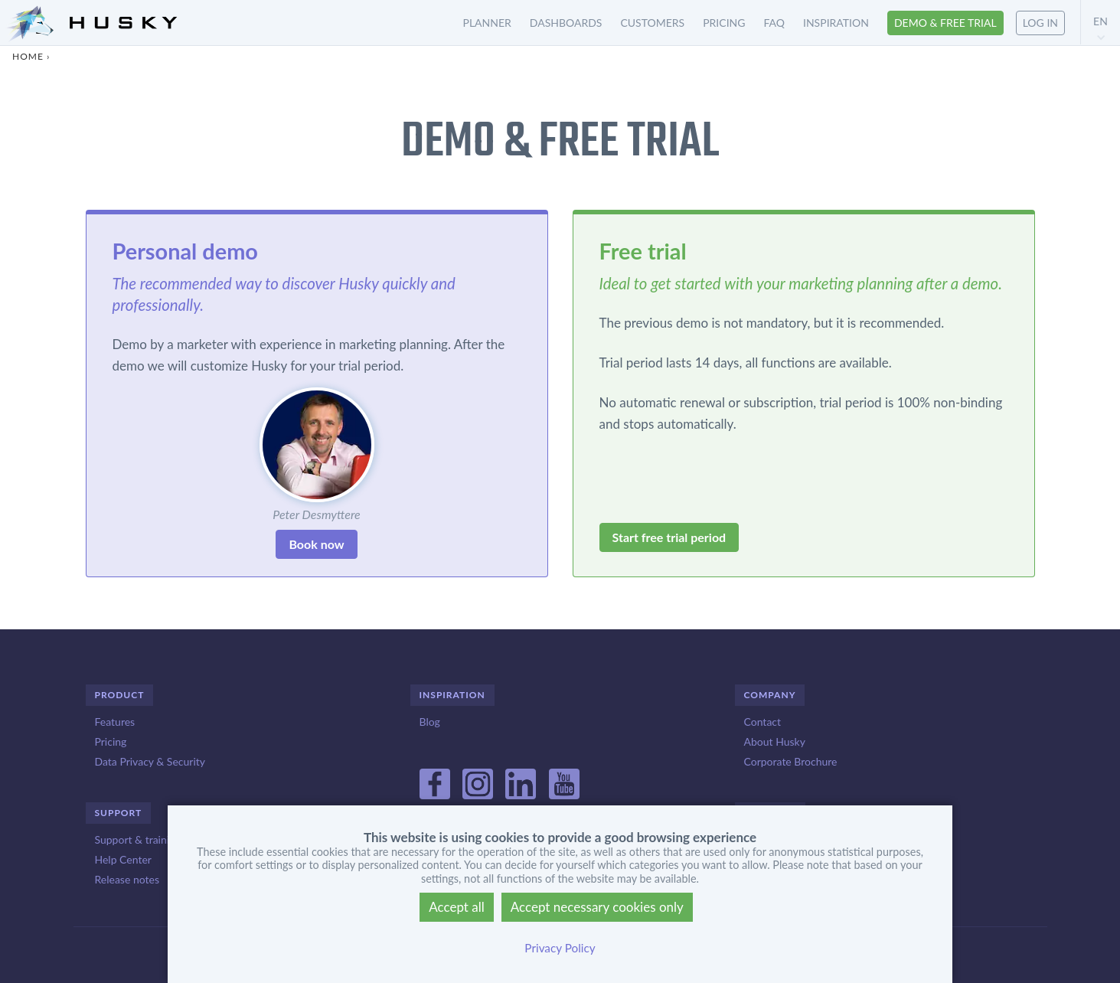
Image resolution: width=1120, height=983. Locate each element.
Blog (430, 721)
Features (115, 721)
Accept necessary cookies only (597, 907)
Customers (652, 22)
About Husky (774, 741)
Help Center (123, 859)
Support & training (138, 839)
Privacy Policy (559, 948)
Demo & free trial (945, 22)
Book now (316, 544)
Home (28, 56)
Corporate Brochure (791, 761)
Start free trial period (669, 537)
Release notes (127, 879)
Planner (487, 22)
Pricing (724, 22)
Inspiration (836, 22)
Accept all (457, 907)
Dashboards (566, 22)
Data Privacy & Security (150, 761)
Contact (763, 721)
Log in (1040, 22)
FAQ (774, 22)
